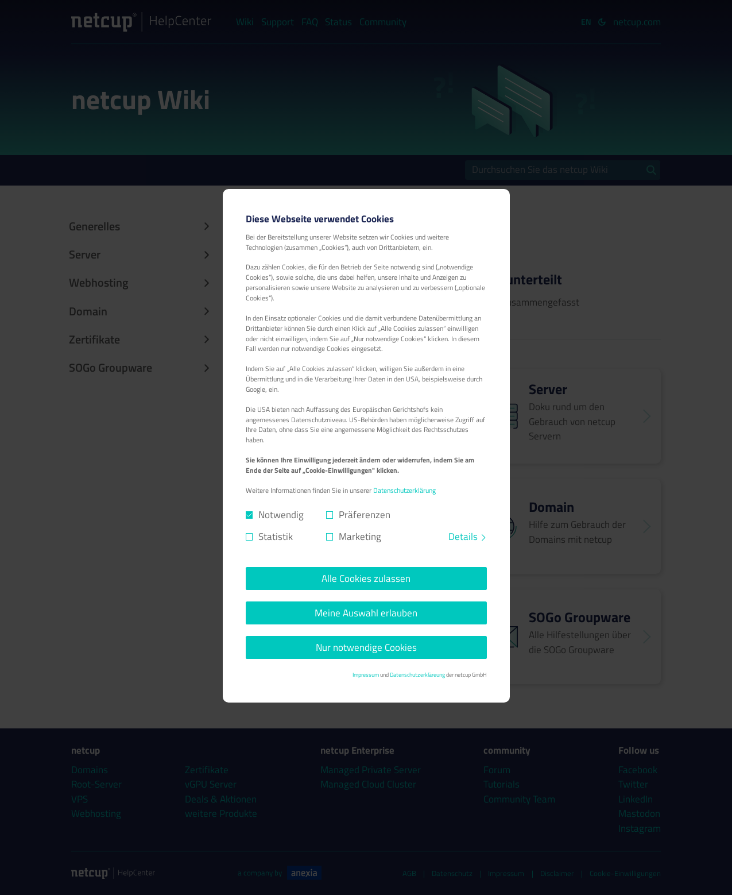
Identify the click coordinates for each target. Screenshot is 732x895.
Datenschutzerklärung (404, 490)
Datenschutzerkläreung (417, 674)
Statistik (275, 537)
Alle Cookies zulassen (366, 578)
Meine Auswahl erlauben (366, 612)
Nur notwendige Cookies (366, 647)
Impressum (366, 674)
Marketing (360, 537)
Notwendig (281, 515)
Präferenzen (364, 515)
